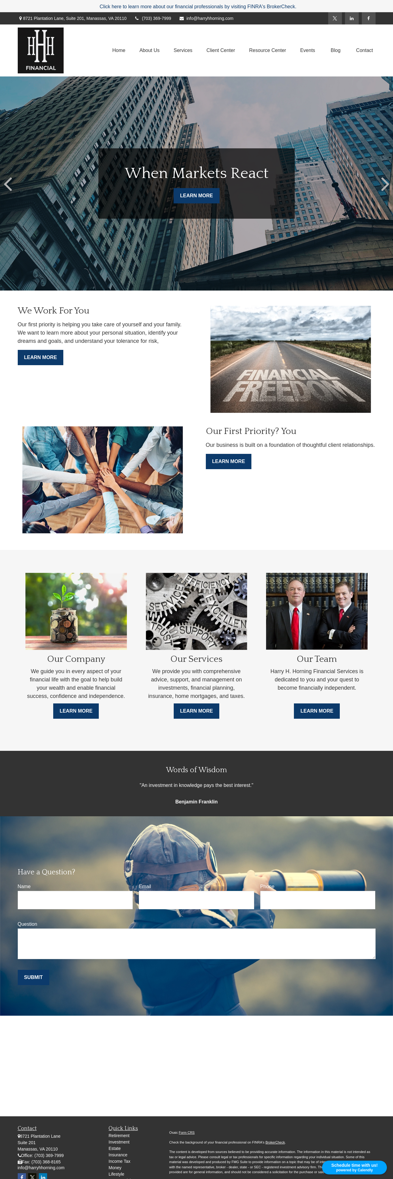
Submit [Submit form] (33, 977)
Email (145, 886)
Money (115, 1167)
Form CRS (187, 1132)
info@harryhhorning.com (206, 18)
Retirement (119, 1135)
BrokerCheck (275, 1142)
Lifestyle (116, 1174)
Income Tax (119, 1161)
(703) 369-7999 (152, 18)
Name (24, 886)
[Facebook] (369, 18)
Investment (119, 1142)
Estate (115, 1148)
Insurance (118, 1154)
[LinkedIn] (352, 18)
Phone (267, 886)
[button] (119, 50)
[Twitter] (335, 18)
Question (27, 924)
